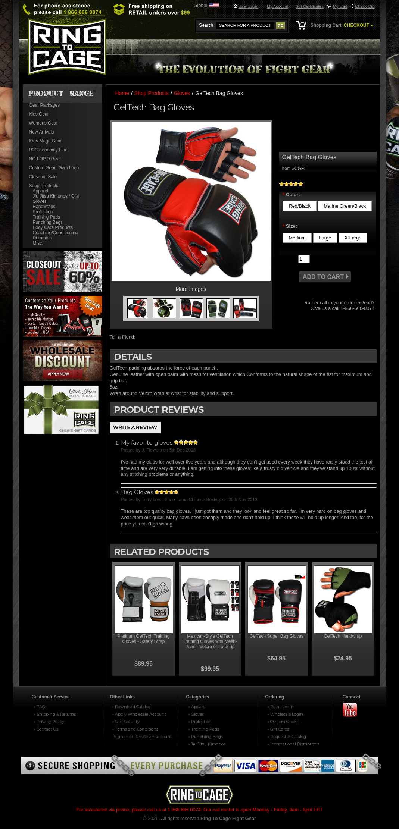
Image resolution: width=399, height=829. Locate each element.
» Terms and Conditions (135, 729)
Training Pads (46, 217)
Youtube (353, 710)
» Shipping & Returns (55, 714)
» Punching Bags (205, 736)
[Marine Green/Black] (345, 206)
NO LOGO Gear (45, 158)
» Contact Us (46, 729)
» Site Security (126, 721)
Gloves (40, 201)
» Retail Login (280, 706)
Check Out (365, 6)
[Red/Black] (300, 206)
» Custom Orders (283, 721)
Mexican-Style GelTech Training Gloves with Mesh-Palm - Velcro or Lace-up (210, 641)
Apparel (40, 191)
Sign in (121, 736)
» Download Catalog (131, 706)
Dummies (42, 238)
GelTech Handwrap (343, 636)
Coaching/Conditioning (55, 232)
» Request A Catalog (286, 736)
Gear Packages (44, 105)
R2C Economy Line (48, 150)
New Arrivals (41, 132)
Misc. (38, 243)
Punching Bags (48, 222)
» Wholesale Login (285, 714)
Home (122, 93)
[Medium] (297, 238)
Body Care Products (53, 227)
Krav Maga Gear (45, 141)
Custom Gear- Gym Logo (54, 167)
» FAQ (39, 706)
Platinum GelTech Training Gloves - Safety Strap (143, 639)
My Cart (340, 6)
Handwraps (44, 206)
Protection (43, 211)
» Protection (200, 721)
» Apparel (197, 706)
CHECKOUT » (358, 25)
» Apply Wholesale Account (139, 714)
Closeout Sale (43, 176)
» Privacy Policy (49, 721)
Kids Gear (39, 114)
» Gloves (196, 714)
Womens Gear (43, 123)
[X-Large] (353, 238)
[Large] (325, 238)
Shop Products (44, 185)
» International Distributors (293, 744)
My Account (277, 6)
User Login (248, 6)
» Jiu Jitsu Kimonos (206, 744)
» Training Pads (203, 729)
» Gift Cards (278, 729)
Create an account (154, 736)
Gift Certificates (310, 6)
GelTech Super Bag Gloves (276, 636)
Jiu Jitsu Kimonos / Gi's (56, 196)
